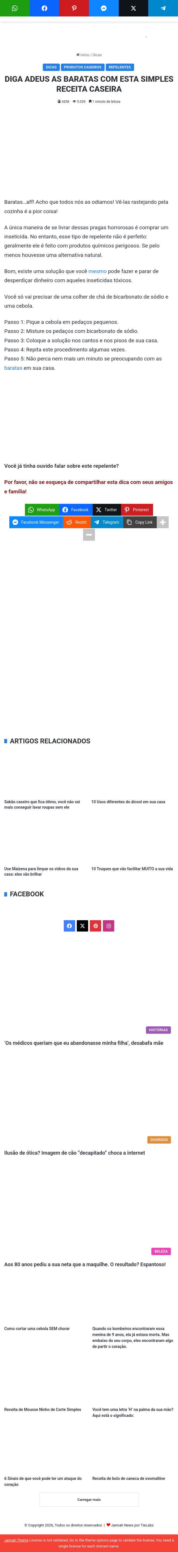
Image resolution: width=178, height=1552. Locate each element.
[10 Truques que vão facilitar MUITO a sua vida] (132, 840)
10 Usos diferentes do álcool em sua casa (128, 802)
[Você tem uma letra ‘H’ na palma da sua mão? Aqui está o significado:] (133, 1381)
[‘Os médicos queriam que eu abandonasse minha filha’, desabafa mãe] (89, 989)
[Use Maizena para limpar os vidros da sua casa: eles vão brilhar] (45, 840)
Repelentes (120, 67)
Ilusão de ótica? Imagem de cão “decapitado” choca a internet (74, 1153)
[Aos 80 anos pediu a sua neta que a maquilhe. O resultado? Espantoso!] (89, 1210)
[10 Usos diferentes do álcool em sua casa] (132, 773)
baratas (13, 368)
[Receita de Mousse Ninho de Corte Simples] (45, 1381)
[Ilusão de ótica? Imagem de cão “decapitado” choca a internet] (89, 1098)
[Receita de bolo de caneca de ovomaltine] (133, 1450)
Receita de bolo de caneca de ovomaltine (128, 1478)
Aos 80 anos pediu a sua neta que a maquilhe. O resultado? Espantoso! (85, 1264)
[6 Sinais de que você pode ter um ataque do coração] (45, 1450)
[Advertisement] (89, 155)
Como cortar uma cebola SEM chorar (37, 1328)
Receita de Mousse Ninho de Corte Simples (42, 1409)
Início (83, 55)
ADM (65, 102)
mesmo (97, 271)
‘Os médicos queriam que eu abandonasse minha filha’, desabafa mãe (83, 1043)
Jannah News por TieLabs (132, 1525)
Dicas (97, 55)
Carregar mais (89, 1500)
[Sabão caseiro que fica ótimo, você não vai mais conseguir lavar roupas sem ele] (45, 773)
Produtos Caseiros (82, 67)
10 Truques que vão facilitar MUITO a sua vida (132, 869)
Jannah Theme (16, 1540)
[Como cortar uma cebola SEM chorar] (45, 1300)
